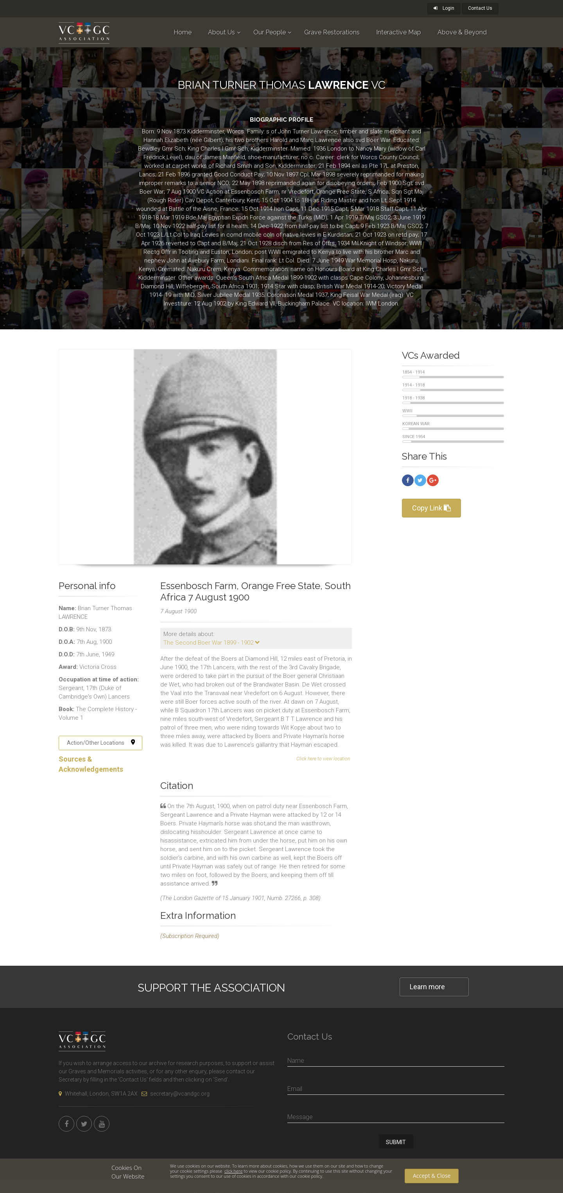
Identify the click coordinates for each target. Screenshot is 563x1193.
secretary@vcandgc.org (176, 1094)
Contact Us (480, 8)
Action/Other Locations (101, 742)
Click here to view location (323, 759)
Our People (269, 32)
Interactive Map (398, 32)
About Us (221, 32)
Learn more (427, 987)
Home (183, 32)
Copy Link (431, 508)
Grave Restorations (332, 32)
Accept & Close (431, 1175)
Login (444, 8)
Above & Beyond (462, 32)
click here (233, 1171)
